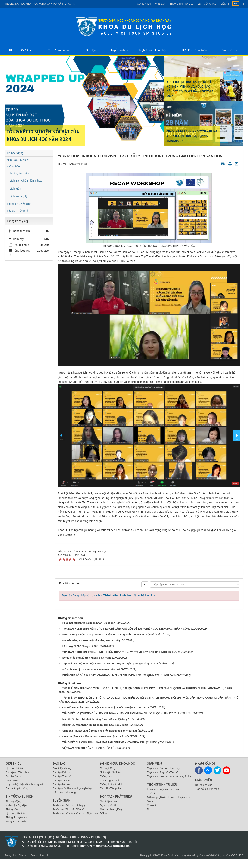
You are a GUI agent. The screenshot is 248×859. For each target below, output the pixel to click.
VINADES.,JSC (234, 855)
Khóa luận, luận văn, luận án (163, 789)
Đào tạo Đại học (62, 772)
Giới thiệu (27, 50)
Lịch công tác (207, 4)
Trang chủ (10, 855)
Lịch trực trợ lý (18, 196)
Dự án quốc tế (108, 805)
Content (151, 805)
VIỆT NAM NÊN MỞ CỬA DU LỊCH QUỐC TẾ (88, 748)
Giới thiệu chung (62, 768)
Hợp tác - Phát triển (194, 50)
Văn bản (160, 4)
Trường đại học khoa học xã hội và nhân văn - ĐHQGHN (40, 4)
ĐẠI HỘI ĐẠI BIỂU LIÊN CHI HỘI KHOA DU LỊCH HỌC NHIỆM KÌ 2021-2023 (105, 707)
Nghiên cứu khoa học (153, 50)
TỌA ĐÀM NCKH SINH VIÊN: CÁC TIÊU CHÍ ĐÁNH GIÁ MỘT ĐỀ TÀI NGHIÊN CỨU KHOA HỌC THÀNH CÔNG (126, 628)
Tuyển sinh (118, 50)
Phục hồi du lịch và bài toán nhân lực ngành (88, 623)
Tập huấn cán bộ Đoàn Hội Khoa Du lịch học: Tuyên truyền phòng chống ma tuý (110, 663)
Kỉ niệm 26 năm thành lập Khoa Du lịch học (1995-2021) (95, 724)
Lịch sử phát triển (15, 768)
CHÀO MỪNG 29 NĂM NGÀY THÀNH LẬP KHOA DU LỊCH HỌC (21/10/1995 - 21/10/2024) (192, 136)
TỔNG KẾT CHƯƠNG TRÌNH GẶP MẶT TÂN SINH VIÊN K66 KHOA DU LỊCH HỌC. (110, 742)
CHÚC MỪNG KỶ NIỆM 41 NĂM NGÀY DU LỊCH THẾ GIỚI (95, 736)
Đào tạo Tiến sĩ (61, 780)
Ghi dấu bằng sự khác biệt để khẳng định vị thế (90, 640)
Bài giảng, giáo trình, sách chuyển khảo (169, 797)
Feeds (34, 855)
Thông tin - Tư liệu (182, 4)
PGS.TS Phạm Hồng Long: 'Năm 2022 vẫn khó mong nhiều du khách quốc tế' (108, 634)
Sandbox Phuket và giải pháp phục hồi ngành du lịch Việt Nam (99, 730)
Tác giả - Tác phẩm (18, 210)
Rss (149, 809)
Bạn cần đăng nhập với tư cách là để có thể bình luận (109, 595)
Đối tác (104, 813)
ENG (236, 3)
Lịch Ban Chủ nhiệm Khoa (26, 180)
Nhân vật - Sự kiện (18, 159)
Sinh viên (228, 50)
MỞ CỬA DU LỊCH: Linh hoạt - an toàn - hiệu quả (91, 669)
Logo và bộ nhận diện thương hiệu (25, 784)
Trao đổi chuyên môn (207, 788)
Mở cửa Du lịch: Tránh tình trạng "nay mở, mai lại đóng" (95, 719)
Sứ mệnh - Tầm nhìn (17, 772)
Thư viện (152, 793)
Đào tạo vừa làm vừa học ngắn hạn (72, 788)
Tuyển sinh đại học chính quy (69, 805)
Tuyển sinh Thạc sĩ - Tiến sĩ (68, 809)
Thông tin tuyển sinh (19, 203)
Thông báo (13, 166)
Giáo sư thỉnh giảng (111, 809)
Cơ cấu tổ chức (14, 776)
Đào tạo (91, 50)
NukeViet (209, 855)
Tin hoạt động (15, 153)
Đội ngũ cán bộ (203, 784)
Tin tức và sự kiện (59, 50)
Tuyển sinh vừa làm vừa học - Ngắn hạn (75, 813)
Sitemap (23, 855)
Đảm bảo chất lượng (64, 792)
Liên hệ (225, 4)
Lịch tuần (15, 188)
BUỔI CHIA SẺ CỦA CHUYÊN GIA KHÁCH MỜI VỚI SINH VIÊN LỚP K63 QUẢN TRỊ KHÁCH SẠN (118, 675)
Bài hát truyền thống (17, 788)
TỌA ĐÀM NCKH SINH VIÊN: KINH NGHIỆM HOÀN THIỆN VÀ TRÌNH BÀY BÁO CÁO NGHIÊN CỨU (119, 652)
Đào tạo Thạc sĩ (61, 776)
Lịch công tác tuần (18, 173)
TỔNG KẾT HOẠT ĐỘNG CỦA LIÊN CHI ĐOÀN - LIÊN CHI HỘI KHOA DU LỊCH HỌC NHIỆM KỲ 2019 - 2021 (124, 713)
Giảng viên (144, 4)
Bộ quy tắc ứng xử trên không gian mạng (87, 657)
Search (151, 801)
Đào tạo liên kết (61, 784)
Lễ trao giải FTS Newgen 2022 (80, 646)
